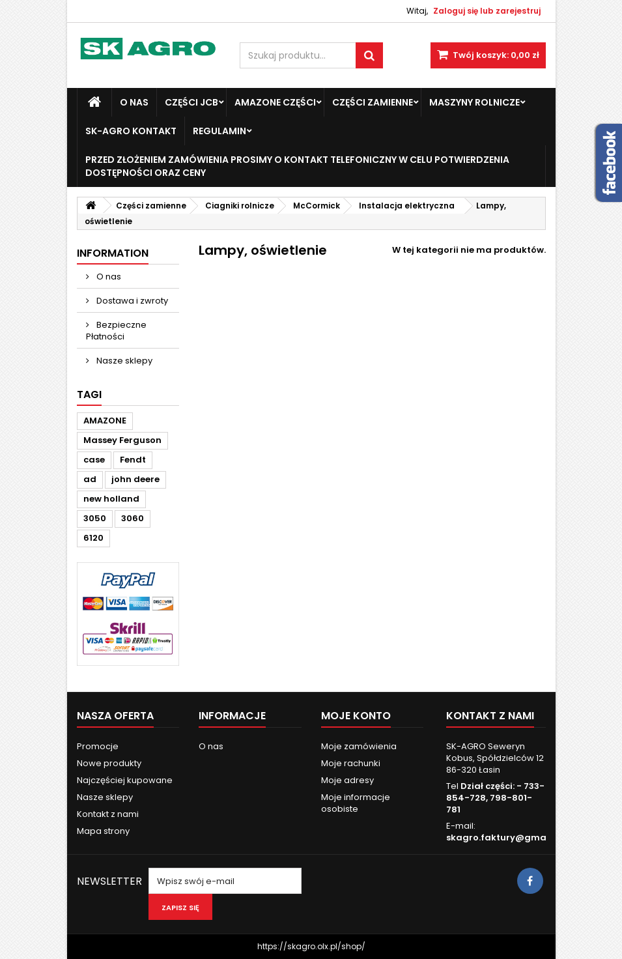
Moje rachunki (350, 763)
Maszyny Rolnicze (474, 102)
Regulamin (219, 130)
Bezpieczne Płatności (116, 331)
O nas (134, 102)
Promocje (98, 746)
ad (89, 479)
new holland (111, 499)
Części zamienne (372, 102)
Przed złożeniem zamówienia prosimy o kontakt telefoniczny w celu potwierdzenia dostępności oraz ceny (297, 166)
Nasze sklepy (123, 360)
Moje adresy (347, 780)
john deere (135, 479)
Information (112, 253)
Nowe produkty (109, 763)
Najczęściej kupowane (125, 780)
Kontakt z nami (108, 814)
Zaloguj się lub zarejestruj (487, 10)
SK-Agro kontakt (131, 130)
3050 (94, 518)
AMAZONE (104, 420)
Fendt (133, 459)
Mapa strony (103, 831)
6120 (93, 538)
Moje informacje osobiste (355, 803)
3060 (132, 518)
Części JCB (191, 102)
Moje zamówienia (359, 746)
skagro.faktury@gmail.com (510, 837)
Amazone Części (275, 102)
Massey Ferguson (122, 440)
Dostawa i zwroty (131, 300)
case (94, 459)
